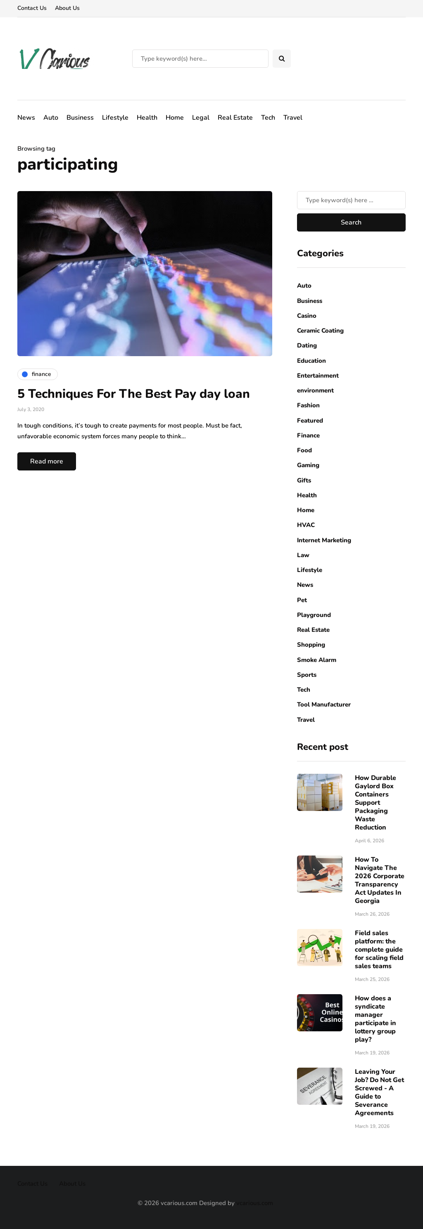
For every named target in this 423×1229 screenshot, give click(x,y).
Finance (308, 435)
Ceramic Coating (320, 330)
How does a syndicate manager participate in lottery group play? (375, 1019)
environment (315, 390)
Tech (268, 117)
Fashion (308, 405)
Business (80, 117)
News (26, 117)
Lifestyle (115, 117)
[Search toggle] (282, 59)
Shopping (311, 644)
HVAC (306, 525)
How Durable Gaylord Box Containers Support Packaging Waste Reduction (375, 802)
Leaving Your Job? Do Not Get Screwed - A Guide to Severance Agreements (379, 1092)
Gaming (308, 465)
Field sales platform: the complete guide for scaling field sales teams (379, 950)
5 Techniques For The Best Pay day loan (133, 393)
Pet (302, 600)
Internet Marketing (324, 540)
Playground (314, 615)
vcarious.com (254, 1203)
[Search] (200, 59)
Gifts (304, 480)
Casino (306, 316)
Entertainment (318, 375)
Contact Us (32, 8)
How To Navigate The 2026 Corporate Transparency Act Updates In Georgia (379, 880)
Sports (306, 675)
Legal (200, 117)
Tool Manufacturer (324, 704)
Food (304, 450)
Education (311, 361)
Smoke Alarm (316, 660)
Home (175, 117)
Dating (307, 345)
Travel (292, 117)
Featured (310, 420)
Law (303, 555)
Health (147, 117)
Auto (50, 117)
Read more (46, 461)
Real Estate (235, 117)
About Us (67, 8)
